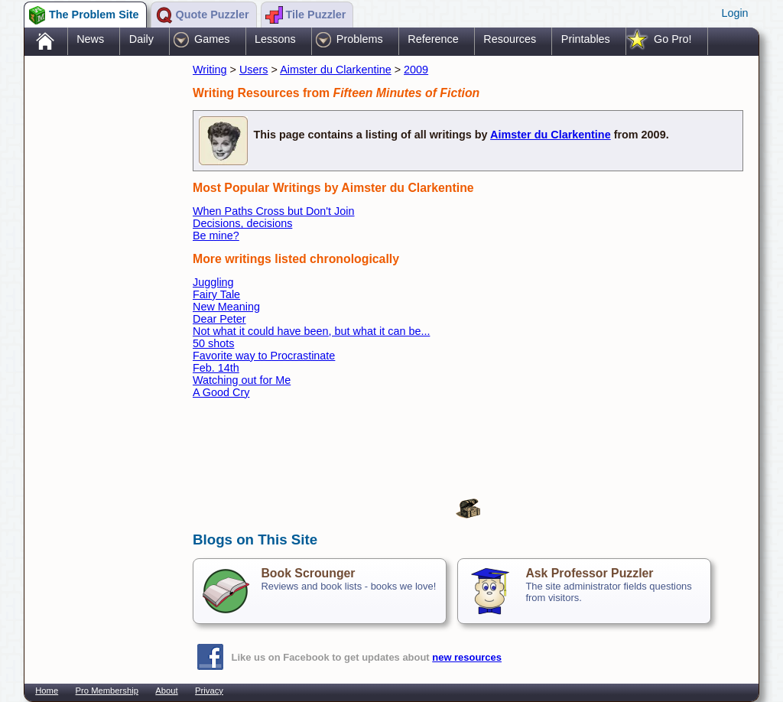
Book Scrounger (308, 573)
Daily (141, 39)
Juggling (213, 282)
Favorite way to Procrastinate (264, 355)
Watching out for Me (242, 380)
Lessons (275, 39)
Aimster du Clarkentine (336, 69)
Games (211, 39)
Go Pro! (673, 39)
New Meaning (226, 307)
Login (734, 13)
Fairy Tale (216, 294)
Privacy (209, 690)
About (166, 690)
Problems (359, 39)
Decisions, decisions (242, 223)
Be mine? (216, 235)
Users (253, 69)
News (90, 39)
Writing (210, 69)
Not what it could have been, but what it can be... (311, 331)
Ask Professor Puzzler (589, 573)
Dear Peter (219, 319)
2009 (416, 69)
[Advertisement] (101, 300)
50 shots (213, 343)
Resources (509, 39)
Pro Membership (107, 690)
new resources (467, 657)
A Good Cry (221, 392)
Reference (433, 39)
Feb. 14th (216, 368)
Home (46, 690)
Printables (585, 39)
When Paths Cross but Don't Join (274, 211)
